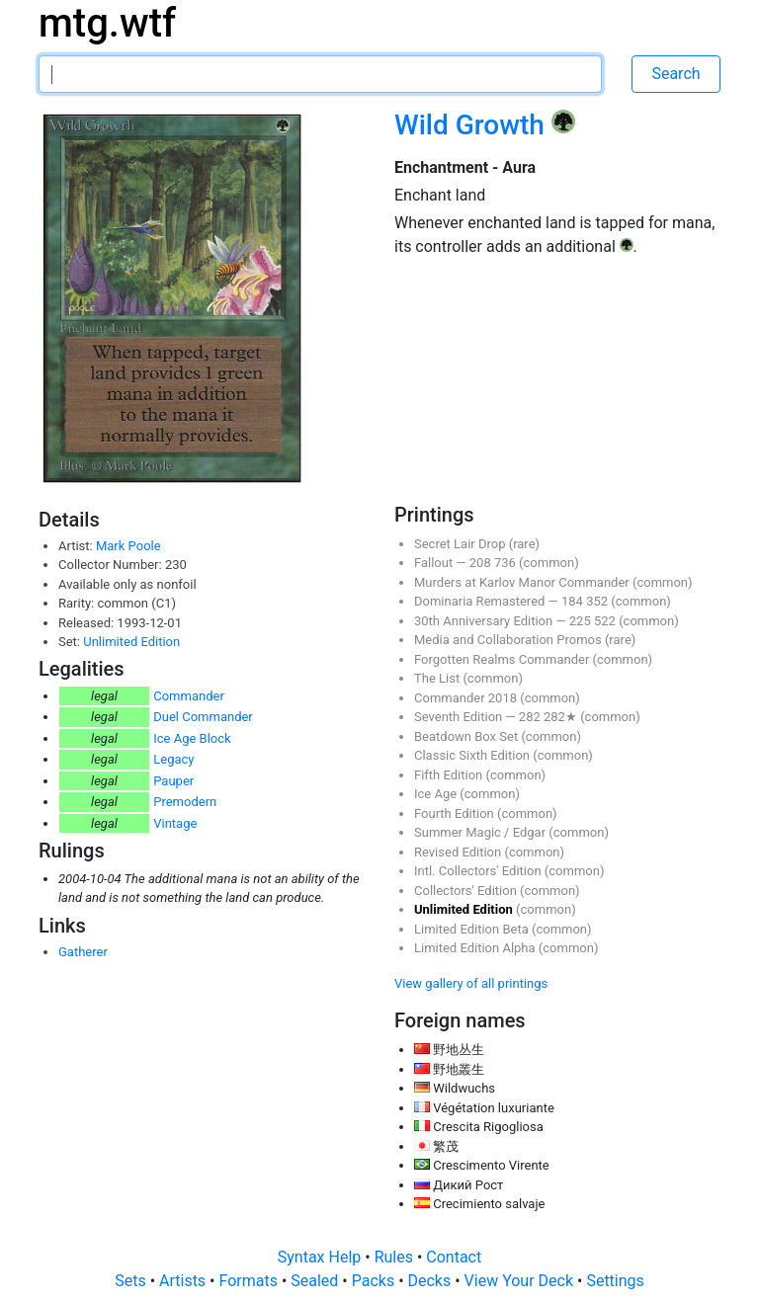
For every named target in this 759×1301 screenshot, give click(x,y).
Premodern (184, 801)
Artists (184, 1280)
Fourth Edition (455, 813)
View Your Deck (520, 1280)
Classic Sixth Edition (473, 755)
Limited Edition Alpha (476, 947)
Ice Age (437, 793)
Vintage (175, 823)
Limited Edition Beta (473, 929)
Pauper (173, 780)
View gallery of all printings (471, 983)
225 (581, 620)
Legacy (173, 759)
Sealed (316, 1280)
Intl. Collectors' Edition (479, 870)
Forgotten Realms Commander (503, 659)
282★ (562, 716)
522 (606, 620)
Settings (614, 1280)
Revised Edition (459, 852)
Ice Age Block (191, 738)
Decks (432, 1280)
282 (531, 716)
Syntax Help (322, 1257)
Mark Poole (128, 545)
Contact (453, 1257)
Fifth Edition (450, 775)
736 (506, 562)
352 (598, 601)
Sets (132, 1280)
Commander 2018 (467, 698)
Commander (188, 696)
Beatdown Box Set (467, 736)
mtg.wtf (107, 23)
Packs (375, 1280)
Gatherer (83, 951)
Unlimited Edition (131, 641)
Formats (249, 1280)
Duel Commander (203, 716)
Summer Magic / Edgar (481, 832)
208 (481, 562)
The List (438, 678)
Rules (396, 1257)
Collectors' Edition (467, 890)
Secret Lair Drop (461, 543)
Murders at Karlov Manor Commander (523, 582)
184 (573, 601)
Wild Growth (472, 125)
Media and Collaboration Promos (509, 639)
